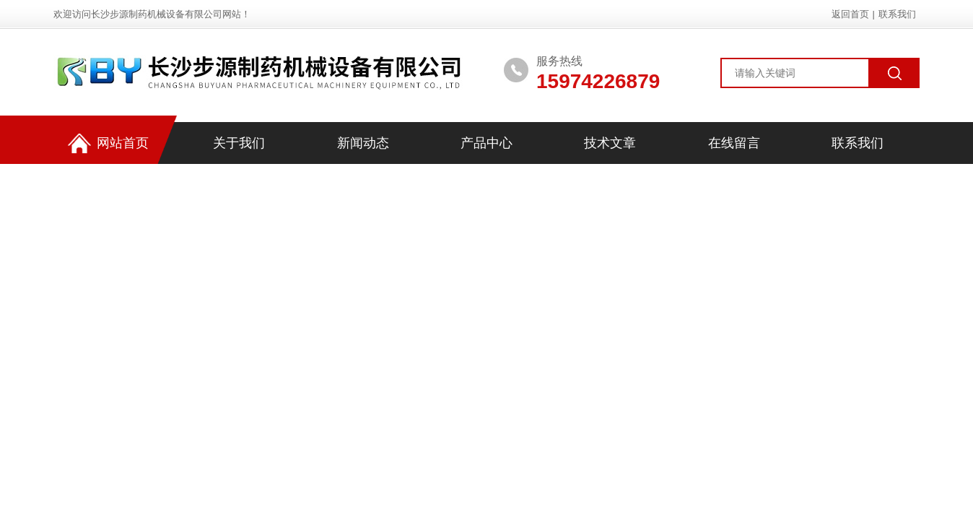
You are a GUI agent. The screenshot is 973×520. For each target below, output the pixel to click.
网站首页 (108, 143)
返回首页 (850, 14)
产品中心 (486, 143)
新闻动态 (363, 143)
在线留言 (734, 143)
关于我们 (239, 143)
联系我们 (897, 14)
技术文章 (610, 143)
